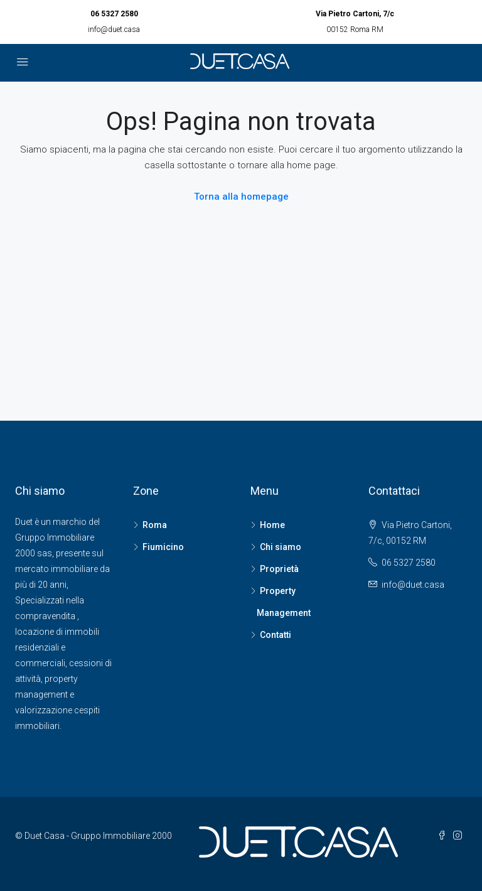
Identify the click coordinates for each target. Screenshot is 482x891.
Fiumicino (163, 547)
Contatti (275, 635)
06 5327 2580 (114, 13)
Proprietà (279, 569)
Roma (154, 525)
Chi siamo (280, 547)
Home (272, 525)
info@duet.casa (114, 29)
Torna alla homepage (241, 196)
